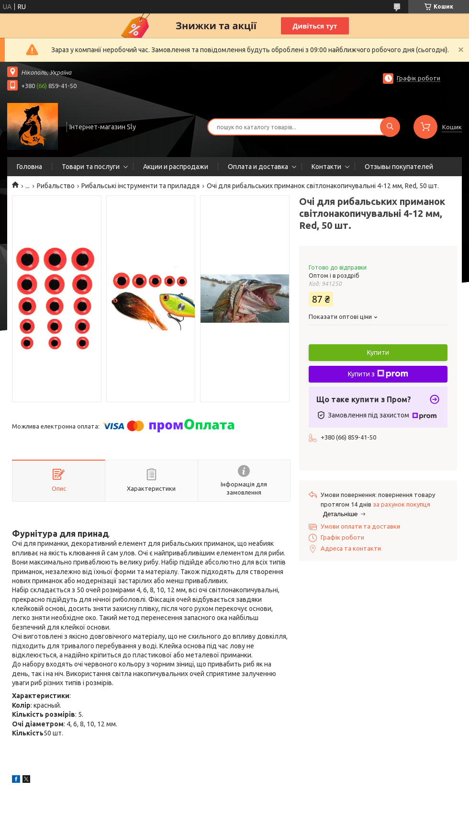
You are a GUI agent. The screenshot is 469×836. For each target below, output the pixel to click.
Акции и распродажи (175, 166)
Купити (378, 352)
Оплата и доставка (258, 166)
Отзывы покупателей (399, 166)
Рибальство (56, 186)
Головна (29, 166)
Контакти (326, 166)
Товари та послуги (91, 166)
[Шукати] (390, 127)
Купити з (378, 374)
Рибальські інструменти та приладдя (140, 186)
